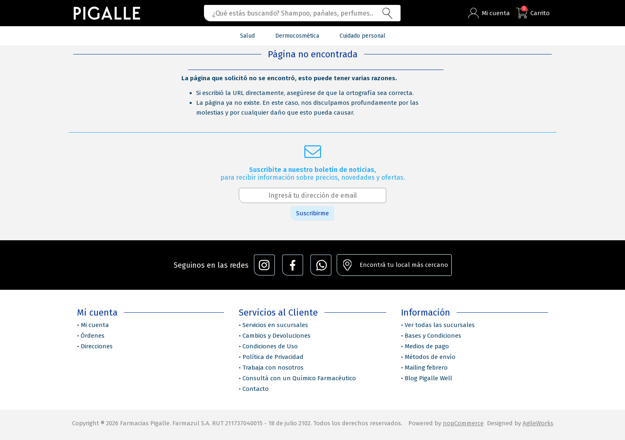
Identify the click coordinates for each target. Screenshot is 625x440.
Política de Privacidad (272, 357)
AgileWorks (538, 423)
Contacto (255, 389)
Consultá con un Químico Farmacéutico (299, 378)
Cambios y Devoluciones (276, 335)
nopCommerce (463, 423)
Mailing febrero (426, 367)
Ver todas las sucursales (440, 325)
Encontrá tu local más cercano (404, 265)
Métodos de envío (430, 357)
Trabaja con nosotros (272, 367)
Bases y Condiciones (433, 335)
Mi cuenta (95, 325)
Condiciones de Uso (270, 346)
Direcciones (97, 346)
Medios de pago (427, 346)
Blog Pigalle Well (428, 378)
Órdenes (92, 335)
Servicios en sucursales (275, 325)
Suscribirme (312, 213)
